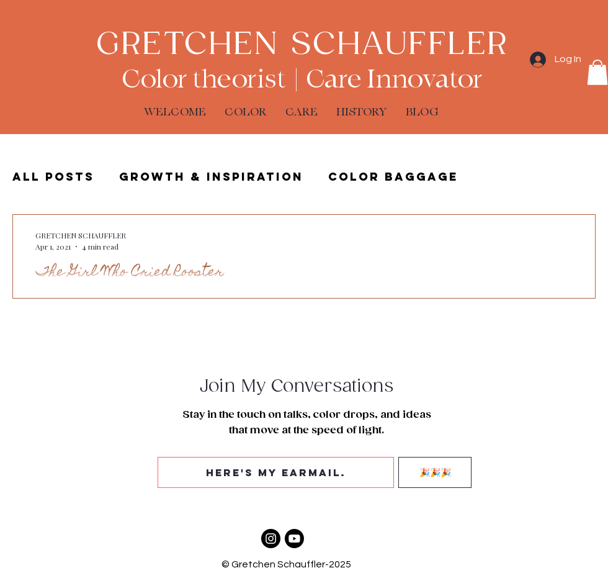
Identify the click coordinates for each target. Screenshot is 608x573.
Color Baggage (393, 177)
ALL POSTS (53, 177)
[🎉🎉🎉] (435, 472)
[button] (597, 72)
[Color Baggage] (270, 538)
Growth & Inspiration (211, 177)
